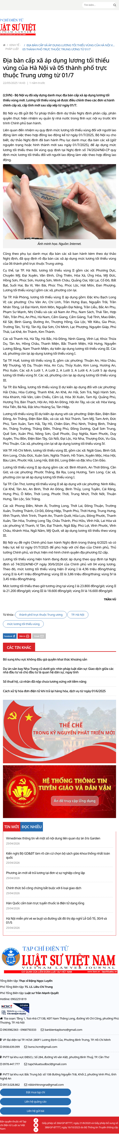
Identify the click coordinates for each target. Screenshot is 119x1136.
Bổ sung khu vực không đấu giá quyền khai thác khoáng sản (45, 659)
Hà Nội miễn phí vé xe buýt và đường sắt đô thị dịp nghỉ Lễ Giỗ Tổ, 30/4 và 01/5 (56, 921)
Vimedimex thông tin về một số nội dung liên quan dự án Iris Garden (53, 838)
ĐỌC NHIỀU (32, 826)
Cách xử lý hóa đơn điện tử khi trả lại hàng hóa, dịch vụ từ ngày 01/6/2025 (54, 691)
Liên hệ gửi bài (35, 1111)
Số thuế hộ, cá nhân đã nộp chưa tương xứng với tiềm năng (44, 681)
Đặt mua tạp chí (35, 1092)
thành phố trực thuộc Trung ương (41, 614)
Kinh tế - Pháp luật (13, 47)
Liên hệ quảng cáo (35, 1101)
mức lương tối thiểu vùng (23, 624)
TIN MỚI (11, 826)
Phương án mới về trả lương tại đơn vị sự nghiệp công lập (45, 873)
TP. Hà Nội (77, 614)
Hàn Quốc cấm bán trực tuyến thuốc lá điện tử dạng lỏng (45, 903)
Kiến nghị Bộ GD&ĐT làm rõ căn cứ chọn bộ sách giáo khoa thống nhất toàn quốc (58, 855)
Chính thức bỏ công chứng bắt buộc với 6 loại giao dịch (43, 888)
